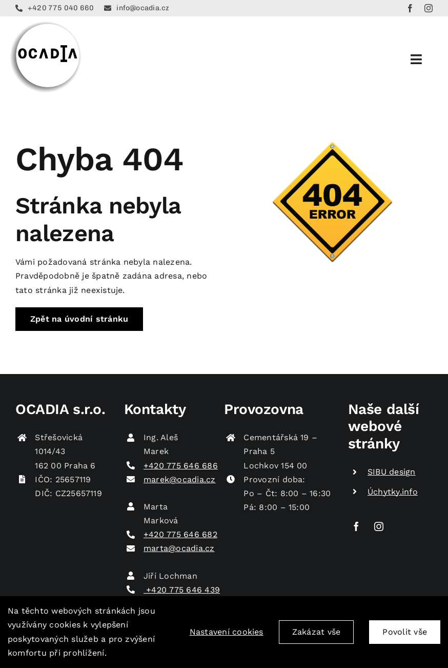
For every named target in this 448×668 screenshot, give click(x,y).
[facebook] (410, 8)
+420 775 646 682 (180, 534)
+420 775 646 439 (182, 590)
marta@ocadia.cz (179, 548)
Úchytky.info (393, 492)
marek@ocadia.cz (180, 479)
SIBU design (392, 472)
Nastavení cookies (226, 633)
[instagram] (428, 8)
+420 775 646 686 (181, 465)
